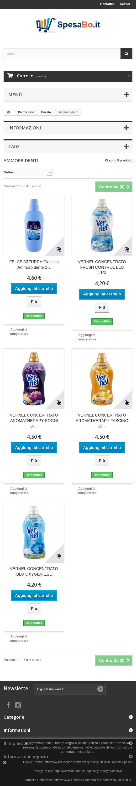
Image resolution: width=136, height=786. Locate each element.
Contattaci (107, 4)
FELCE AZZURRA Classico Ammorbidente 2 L (34, 265)
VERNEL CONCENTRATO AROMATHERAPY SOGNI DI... (34, 420)
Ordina (9, 172)
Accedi (125, 4)
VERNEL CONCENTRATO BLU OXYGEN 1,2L (34, 572)
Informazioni (24, 128)
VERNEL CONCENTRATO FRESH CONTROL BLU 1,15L (102, 267)
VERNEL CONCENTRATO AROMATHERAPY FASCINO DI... (102, 420)
